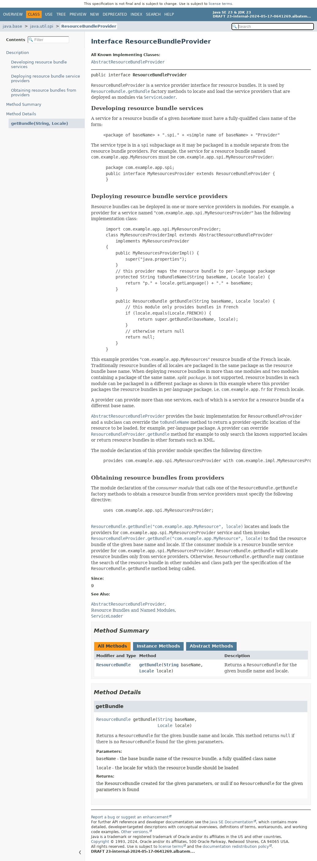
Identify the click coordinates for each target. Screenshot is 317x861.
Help (169, 14)
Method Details (21, 114)
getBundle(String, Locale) (39, 123)
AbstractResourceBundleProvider (128, 61)
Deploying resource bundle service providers (45, 78)
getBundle (150, 664)
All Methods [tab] (112, 646)
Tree (61, 14)
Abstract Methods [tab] (211, 646)
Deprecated (115, 14)
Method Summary (23, 104)
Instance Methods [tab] (158, 646)
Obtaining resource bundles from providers (43, 92)
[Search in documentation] (272, 26)
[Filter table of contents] (48, 39)
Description (17, 52)
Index (136, 14)
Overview (13, 14)
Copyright (100, 842)
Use (49, 14)
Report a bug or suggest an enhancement (130, 817)
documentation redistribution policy (236, 846)
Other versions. (135, 832)
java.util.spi (41, 26)
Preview (78, 14)
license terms (220, 4)
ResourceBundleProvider (88, 26)
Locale (146, 670)
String (171, 664)
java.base (12, 26)
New (94, 14)
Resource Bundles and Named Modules (133, 610)
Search (153, 14)
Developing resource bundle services (39, 64)
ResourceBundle (113, 664)
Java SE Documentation (231, 822)
